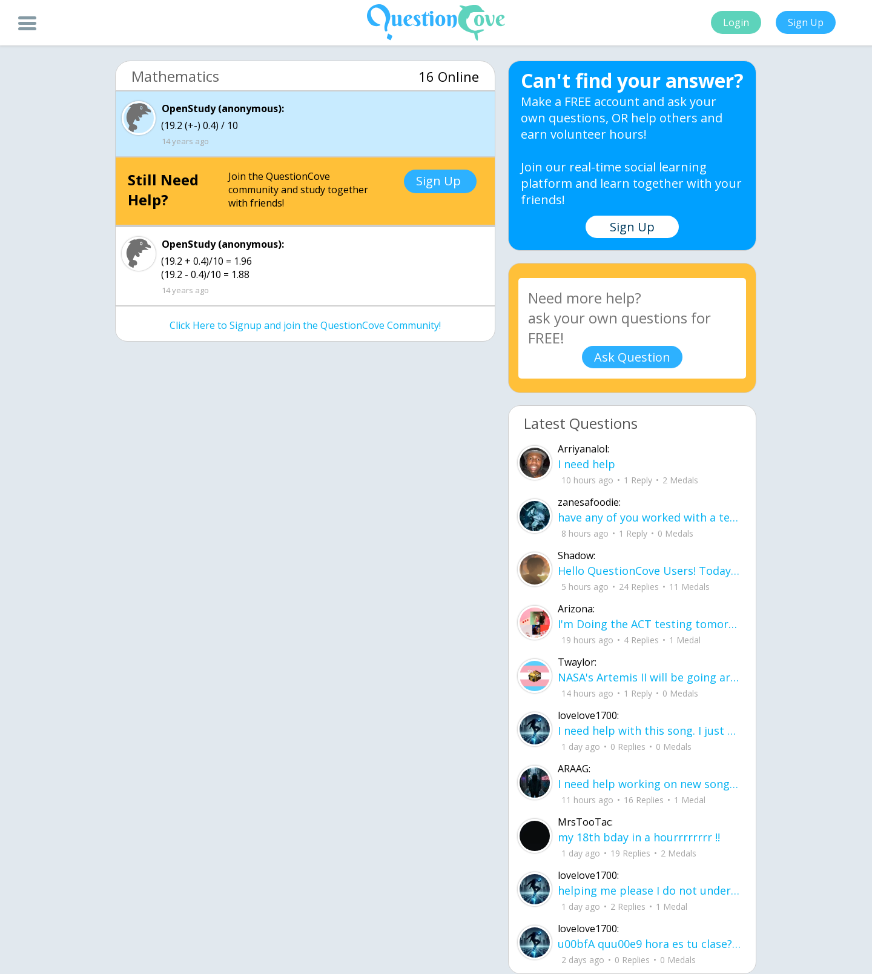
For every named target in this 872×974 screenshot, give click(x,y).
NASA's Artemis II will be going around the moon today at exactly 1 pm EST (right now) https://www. (649, 677)
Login (736, 22)
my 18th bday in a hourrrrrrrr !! (639, 837)
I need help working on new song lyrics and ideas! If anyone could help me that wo (649, 784)
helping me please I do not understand (649, 890)
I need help (586, 464)
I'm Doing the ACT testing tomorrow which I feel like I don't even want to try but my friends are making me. (649, 624)
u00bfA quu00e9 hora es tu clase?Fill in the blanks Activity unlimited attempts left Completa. (649, 943)
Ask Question (632, 357)
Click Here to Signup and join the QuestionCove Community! (305, 325)
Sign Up (806, 22)
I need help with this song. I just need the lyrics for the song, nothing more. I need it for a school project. (649, 730)
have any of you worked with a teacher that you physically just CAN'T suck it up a (649, 517)
